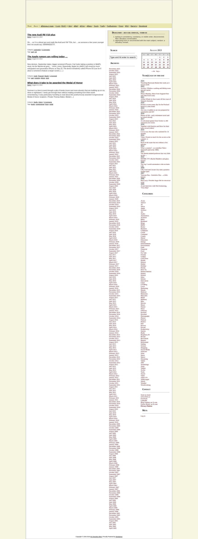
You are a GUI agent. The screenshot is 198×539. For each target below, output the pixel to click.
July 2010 (112, 411)
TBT (142, 363)
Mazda (46, 76)
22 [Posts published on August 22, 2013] (160, 65)
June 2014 (112, 323)
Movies (143, 303)
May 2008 (112, 459)
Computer (144, 234)
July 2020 (112, 188)
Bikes (143, 219)
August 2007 (113, 476)
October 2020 (113, 182)
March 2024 (113, 106)
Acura (143, 201)
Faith (142, 247)
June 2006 (112, 502)
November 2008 (114, 448)
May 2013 (112, 348)
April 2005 (112, 528)
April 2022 (112, 149)
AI (142, 204)
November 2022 (114, 136)
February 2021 (114, 175)
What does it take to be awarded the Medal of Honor (55, 83)
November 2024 (114, 91)
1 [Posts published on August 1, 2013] (159, 57)
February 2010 (114, 420)
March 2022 (113, 150)
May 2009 (112, 437)
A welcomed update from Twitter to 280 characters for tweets (154, 122)
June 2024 (112, 100)
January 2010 (113, 422)
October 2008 (113, 450)
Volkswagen (145, 379)
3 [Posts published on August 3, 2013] (167, 57)
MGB (143, 297)
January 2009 (113, 444)
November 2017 (114, 247)
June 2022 (112, 145)
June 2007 (112, 480)
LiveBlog (144, 284)
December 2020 (114, 178)
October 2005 (113, 517)
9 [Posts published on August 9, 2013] (163, 60)
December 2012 (114, 357)
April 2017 (112, 260)
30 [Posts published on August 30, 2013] (164, 67)
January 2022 (113, 154)
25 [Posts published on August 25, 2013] (144, 67)
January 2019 (113, 221)
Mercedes (144, 296)
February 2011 (114, 398)
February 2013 (114, 353)
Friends (143, 255)
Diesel (143, 238)
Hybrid (143, 275)
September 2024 (114, 95)
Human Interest (146, 271)
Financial (41, 76)
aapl (32, 78)
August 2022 (113, 141)
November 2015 (114, 292)
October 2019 (113, 204)
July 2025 (112, 76)
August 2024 (113, 97)
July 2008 (112, 456)
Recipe (143, 336)
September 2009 (114, 429)
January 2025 (113, 87)
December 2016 (114, 268)
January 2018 (113, 243)
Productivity (145, 329)
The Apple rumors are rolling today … (47, 56)
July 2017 (112, 255)
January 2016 (113, 288)
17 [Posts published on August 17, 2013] (168, 62)
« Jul (153, 71)
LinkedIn (144, 400)
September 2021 (114, 162)
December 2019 (114, 201)
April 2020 (112, 193)
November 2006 (114, 493)
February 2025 (114, 85)
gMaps (89, 26)
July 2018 (112, 232)
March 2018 (113, 240)
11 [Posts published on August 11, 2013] (144, 62)
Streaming (144, 359)
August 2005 (113, 521)
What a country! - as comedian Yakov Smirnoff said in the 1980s (153, 149)
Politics (143, 322)
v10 (35, 52)
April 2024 (112, 104)
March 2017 (113, 262)
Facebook (144, 398)
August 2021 (113, 163)
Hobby (143, 264)
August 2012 (113, 364)
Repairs (143, 340)
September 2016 (114, 273)
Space (143, 355)
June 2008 (112, 457)
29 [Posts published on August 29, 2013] (160, 67)
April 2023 (112, 126)
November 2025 (114, 69)
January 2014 (113, 333)
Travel (143, 374)
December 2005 (114, 513)
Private (143, 327)
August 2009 (113, 431)
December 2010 (114, 402)
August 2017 (113, 253)
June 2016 (112, 279)
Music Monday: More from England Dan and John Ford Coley (155, 94)
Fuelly (102, 26)
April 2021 (112, 171)
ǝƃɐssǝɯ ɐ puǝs (47, 26)
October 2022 (113, 137)
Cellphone (144, 230)
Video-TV (144, 377)
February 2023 (114, 130)
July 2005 (112, 522)
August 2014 (113, 320)
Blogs (143, 223)
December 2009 (114, 424)
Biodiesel (144, 221)
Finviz (121, 26)
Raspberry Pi (145, 335)
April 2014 (112, 327)
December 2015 (114, 290)
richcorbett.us (145, 397)
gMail (76, 26)
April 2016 (112, 283)
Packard (143, 312)
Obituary (144, 310)
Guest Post (144, 258)
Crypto (143, 236)
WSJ (127, 26)
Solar (142, 353)
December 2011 (114, 379)
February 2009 (114, 443)
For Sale (143, 253)
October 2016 (113, 271)
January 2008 (113, 467)
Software (144, 351)
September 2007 (114, 474)
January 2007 (113, 489)
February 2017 (114, 264)
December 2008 (114, 446)
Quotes (143, 331)
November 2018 (114, 225)
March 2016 (113, 284)
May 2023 (112, 124)
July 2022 (112, 143)
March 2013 (113, 351)
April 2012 (112, 372)
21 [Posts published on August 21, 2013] (156, 65)
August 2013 (113, 342)
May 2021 (112, 169)
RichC (63, 26)
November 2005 (114, 515)
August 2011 (113, 387)
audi (32, 52)
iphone (43, 78)
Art (142, 212)
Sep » (158, 71)
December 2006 (114, 491)
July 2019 (112, 210)
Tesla (142, 366)
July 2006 (112, 500)
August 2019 (113, 208)
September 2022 (114, 139)
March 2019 (113, 217)
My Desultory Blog (142, 10)
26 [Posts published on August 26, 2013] (148, 67)
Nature (143, 307)
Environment (145, 245)
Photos (143, 318)
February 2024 (114, 108)
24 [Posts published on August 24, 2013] (168, 65)
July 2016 (112, 277)
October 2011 (113, 383)
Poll (142, 323)
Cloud (143, 232)
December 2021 (114, 156)
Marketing (144, 288)
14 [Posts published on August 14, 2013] (156, 62)
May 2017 (112, 258)
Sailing (143, 344)
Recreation (144, 338)
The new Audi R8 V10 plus (41, 34)
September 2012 (114, 363)
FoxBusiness (112, 26)
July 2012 (112, 366)
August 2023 (113, 119)
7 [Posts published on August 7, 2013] (155, 60)
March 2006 (113, 508)
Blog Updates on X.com (149, 402)
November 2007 (114, 470)
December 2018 (114, 223)
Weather (143, 383)
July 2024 (112, 98)
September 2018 (114, 229)
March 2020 (113, 195)
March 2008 (113, 463)
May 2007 (112, 482)
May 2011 (112, 392)
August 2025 (113, 74)
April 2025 (112, 82)
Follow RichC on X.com (149, 404)
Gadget (143, 256)
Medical (143, 292)
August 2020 (113, 186)
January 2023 (113, 132)
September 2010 (114, 407)
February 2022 (114, 152)
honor (47, 104)
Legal (143, 283)
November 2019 (114, 203)
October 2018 (113, 227)
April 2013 (112, 349)
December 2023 (114, 111)
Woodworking (146, 385)
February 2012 (114, 376)
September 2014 (114, 318)
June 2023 (112, 123)
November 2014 (114, 314)
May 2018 (112, 236)
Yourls (96, 26)
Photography (145, 316)
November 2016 (114, 270)
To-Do (143, 370)
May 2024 (112, 102)
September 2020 (114, 184)
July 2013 (112, 344)
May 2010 (112, 415)
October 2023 (113, 115)
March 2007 (113, 485)
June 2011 (112, 390)
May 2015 (112, 303)
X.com (57, 26)
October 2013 (113, 338)
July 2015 (112, 299)
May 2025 (112, 80)
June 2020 (112, 190)
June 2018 (112, 234)
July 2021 (112, 165)
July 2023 (112, 121)
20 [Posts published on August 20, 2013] (152, 65)
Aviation (144, 217)
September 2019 (114, 206)
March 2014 (113, 329)
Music (143, 305)
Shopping (144, 348)
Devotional (143, 26)
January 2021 (113, 176)
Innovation (144, 281)
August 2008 (113, 454)
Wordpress (119, 536)
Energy (143, 242)
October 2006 (113, 495)
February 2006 (114, 509)
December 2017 (114, 245)
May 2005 (112, 526)
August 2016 (113, 275)
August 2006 (113, 498)
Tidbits (143, 368)
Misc (142, 301)
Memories (144, 294)
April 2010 (112, 416)
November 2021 (114, 158)
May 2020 (112, 191)
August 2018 (113, 230)
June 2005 (112, 524)
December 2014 (114, 312)
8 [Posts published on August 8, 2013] (159, 60)
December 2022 (114, 134)
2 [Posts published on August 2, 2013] (163, 57)
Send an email (145, 395)
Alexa (143, 206)
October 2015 (113, 294)
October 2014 (113, 316)
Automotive (37, 50)
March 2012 (113, 374)
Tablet (143, 361)
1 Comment (53, 76)
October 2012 (113, 361)
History (41, 102)
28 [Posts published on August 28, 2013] (156, 67)
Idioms (143, 279)
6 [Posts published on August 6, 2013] (151, 60)
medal (51, 104)
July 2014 (112, 322)
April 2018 (112, 238)
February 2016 (114, 286)
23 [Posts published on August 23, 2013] (164, 65)
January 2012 (113, 377)
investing (37, 78)
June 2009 (112, 435)
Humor (143, 273)
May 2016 (112, 281)
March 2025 (113, 83)
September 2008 (114, 452)
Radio (143, 333)
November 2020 (114, 180)
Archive (143, 210)
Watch (143, 381)
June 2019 (112, 212)
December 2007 (114, 469)
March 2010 (113, 418)
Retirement (144, 342)
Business (144, 229)
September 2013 (114, 340)
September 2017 (114, 251)
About (36, 26)
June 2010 (112, 413)
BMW (143, 225)
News (143, 309)
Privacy (143, 325)
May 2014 (112, 325)
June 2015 (112, 301)
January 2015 (113, 310)
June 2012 (112, 368)
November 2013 (114, 336)
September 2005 (114, 519)
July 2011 (112, 389)
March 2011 (113, 396)
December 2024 (114, 89)
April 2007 (112, 483)
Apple (35, 76)
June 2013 (112, 346)
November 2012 (114, 359)
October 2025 (113, 70)
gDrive (82, 26)
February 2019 (114, 219)
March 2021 (113, 173)
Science (143, 346)
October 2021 (113, 160)
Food (142, 251)
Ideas (142, 277)
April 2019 (112, 216)
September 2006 (114, 496)
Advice (143, 203)
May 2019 (112, 214)
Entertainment (145, 243)
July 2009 (112, 433)
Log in (143, 416)
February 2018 (114, 242)
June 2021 (112, 167)
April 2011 (112, 394)
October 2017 (113, 249)
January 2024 (113, 110)
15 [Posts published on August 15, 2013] (160, 62)
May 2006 (112, 504)
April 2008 (112, 461)
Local (143, 286)
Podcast (143, 320)
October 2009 (113, 428)
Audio (143, 214)
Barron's (134, 26)
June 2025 (112, 78)
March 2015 (113, 307)
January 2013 (113, 355)
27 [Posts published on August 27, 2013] (152, 67)
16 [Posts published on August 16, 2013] (164, 62)
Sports (143, 357)
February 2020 (114, 197)
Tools (142, 372)
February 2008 (114, 465)
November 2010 (114, 403)
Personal (144, 314)
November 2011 (114, 381)
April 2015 (112, 305)
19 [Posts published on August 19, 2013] (148, 65)
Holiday (143, 266)
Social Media (145, 349)
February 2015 (114, 309)
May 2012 (112, 370)
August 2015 (113, 297)
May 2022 (112, 147)
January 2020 (113, 199)
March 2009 (113, 441)
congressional (40, 104)
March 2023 (113, 128)
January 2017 (113, 266)
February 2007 (114, 487)
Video (143, 376)
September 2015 (114, 296)
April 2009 (112, 439)
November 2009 (114, 426)
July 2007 (112, 478)
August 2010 (113, 409)
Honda (143, 268)
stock (47, 78)
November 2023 (114, 113)
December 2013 (114, 335)
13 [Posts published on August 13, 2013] (152, 62)
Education (144, 240)
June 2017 (112, 256)
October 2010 (113, 405)
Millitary (144, 299)
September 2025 (114, 72)
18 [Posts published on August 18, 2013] (144, 65)
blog (70, 26)
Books (36, 102)
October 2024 (113, 93)
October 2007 (113, 472)
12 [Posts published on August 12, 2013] (148, 62)
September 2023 (114, 117)
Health (143, 260)
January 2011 (113, 400)
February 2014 (114, 331)
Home (30, 26)
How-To (143, 270)
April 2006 (112, 506)
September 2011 (114, 385)
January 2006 (113, 511)
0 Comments (46, 50)
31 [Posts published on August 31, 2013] (168, 67)
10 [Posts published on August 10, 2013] (168, 60)
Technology (145, 364)
